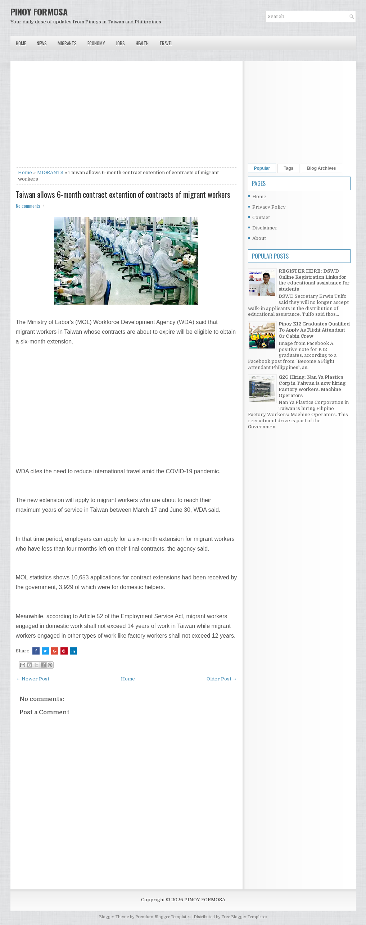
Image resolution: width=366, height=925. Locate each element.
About (259, 238)
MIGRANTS (50, 172)
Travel (165, 43)
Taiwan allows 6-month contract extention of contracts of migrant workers (123, 194)
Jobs (120, 43)
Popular (262, 168)
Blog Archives (321, 168)
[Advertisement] (126, 117)
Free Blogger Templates (244, 917)
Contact (261, 217)
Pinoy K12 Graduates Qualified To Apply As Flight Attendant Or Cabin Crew (314, 330)
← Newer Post (32, 679)
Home (21, 43)
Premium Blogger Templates (162, 917)
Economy (96, 43)
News (42, 43)
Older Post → (222, 679)
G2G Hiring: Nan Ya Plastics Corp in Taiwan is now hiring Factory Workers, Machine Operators (312, 386)
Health (142, 43)
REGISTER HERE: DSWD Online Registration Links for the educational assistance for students (314, 280)
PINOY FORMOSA (39, 11)
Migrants (67, 43)
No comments (28, 205)
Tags (288, 168)
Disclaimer (264, 228)
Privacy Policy (269, 207)
